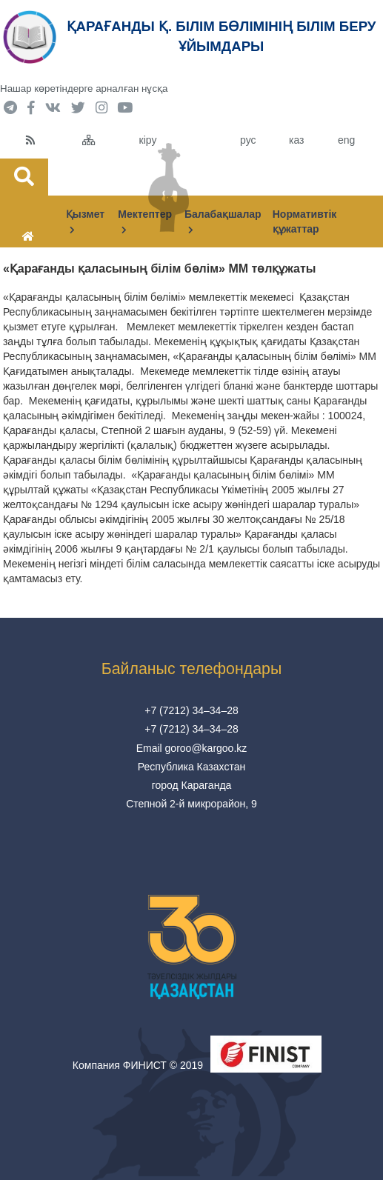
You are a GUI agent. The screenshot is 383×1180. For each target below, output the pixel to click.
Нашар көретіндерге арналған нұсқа (83, 88)
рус (248, 140)
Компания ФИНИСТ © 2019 (138, 1065)
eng (346, 140)
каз (296, 140)
